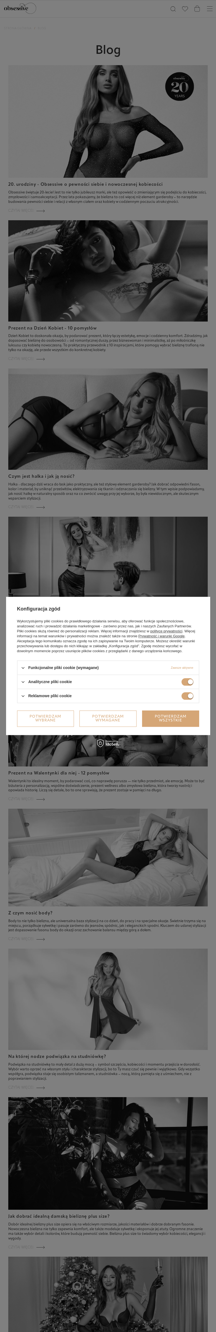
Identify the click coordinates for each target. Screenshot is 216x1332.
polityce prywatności (166, 631)
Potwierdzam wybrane (45, 719)
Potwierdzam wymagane (108, 719)
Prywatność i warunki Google (161, 636)
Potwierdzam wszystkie (170, 719)
